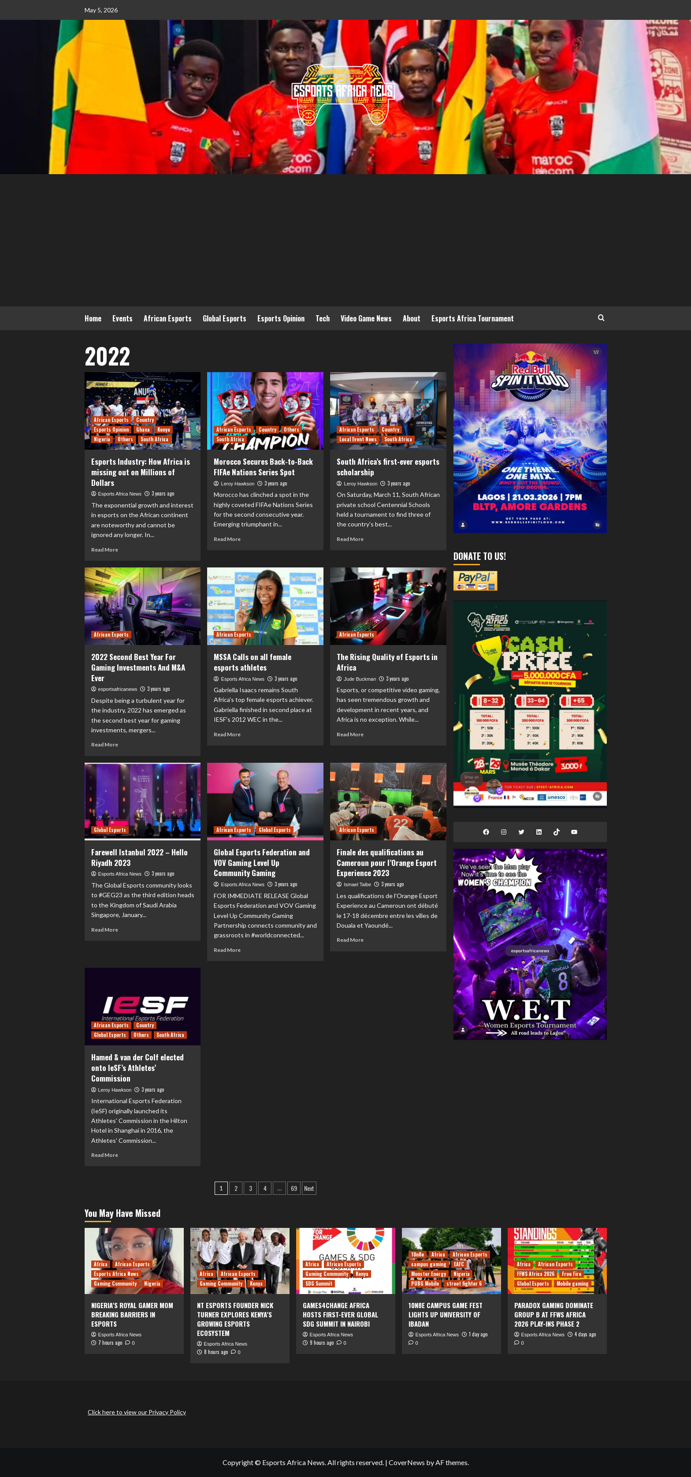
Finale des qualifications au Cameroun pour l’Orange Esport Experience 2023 (387, 863)
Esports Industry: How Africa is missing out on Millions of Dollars (140, 472)
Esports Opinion (281, 318)
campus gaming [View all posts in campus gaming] (428, 1264)
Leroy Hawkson (238, 483)
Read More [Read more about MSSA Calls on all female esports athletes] (227, 734)
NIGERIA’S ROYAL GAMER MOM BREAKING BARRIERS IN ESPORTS (132, 1314)
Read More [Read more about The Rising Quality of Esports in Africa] (350, 734)
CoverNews (407, 1462)
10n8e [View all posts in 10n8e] (417, 1254)
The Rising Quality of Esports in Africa (387, 662)
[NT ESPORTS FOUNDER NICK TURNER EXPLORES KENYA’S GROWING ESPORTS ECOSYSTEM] (240, 1261)
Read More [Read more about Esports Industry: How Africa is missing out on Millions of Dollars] (104, 549)
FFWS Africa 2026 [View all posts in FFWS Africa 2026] (535, 1273)
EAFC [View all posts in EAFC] (459, 1264)
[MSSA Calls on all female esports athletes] (265, 606)
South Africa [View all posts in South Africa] (154, 439)
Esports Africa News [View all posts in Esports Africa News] (116, 1273)
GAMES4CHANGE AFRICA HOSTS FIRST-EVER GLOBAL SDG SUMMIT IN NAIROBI (340, 1314)
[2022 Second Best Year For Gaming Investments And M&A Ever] (143, 606)
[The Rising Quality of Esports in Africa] (388, 606)
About (411, 318)
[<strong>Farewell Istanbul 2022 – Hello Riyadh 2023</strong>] (143, 801)
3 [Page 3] (250, 1188)
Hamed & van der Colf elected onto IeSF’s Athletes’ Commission (137, 1068)
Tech (323, 318)
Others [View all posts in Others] (125, 439)
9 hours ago (322, 1342)
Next (309, 1188)
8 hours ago (216, 1351)
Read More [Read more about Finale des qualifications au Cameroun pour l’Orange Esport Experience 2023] (350, 939)
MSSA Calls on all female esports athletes (252, 662)
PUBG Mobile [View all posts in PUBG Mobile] (425, 1283)
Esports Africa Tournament (472, 318)
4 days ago (585, 1334)
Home (93, 318)
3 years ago (163, 493)
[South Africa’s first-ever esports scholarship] (388, 411)
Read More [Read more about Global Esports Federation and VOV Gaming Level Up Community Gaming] (227, 950)
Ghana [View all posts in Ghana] (143, 429)
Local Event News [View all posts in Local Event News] (358, 439)
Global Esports (224, 318)
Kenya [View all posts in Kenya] (163, 429)
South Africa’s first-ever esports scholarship (388, 466)
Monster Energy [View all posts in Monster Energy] (428, 1273)
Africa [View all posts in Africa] (101, 1264)
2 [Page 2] (236, 1188)
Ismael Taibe (358, 884)
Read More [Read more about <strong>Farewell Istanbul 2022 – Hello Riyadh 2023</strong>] (104, 929)
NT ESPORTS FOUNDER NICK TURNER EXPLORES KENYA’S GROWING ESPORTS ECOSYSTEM (235, 1319)
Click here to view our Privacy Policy (137, 1412)
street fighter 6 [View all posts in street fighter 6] (464, 1283)
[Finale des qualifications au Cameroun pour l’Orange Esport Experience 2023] (388, 801)
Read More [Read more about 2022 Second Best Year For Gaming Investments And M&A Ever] (104, 744)
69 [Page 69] (294, 1188)
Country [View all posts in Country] (145, 419)
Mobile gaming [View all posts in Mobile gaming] (573, 1283)
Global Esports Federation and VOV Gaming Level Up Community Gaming (262, 863)
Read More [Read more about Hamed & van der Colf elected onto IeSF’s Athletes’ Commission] (104, 1155)
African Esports (168, 318)
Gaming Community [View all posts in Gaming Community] (115, 1283)
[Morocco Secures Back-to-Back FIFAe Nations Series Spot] (265, 411)
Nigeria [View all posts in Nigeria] (102, 439)
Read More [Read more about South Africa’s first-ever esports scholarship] (350, 539)
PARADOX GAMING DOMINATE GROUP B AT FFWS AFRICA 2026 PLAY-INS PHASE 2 (553, 1314)
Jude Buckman (360, 679)
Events (122, 318)
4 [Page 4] (265, 1188)
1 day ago (478, 1334)
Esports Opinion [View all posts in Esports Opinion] (111, 429)
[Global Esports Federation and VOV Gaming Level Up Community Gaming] (265, 801)
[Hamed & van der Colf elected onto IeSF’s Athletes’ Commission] (143, 1006)
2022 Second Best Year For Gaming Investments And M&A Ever (138, 667)
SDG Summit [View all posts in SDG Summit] (318, 1283)
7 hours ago (110, 1342)
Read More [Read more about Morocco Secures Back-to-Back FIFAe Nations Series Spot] (227, 539)
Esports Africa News (119, 493)
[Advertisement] (345, 240)
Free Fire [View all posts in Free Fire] (571, 1273)
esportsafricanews (117, 689)
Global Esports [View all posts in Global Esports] (110, 829)
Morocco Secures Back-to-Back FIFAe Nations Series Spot (263, 466)
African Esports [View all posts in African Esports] (111, 419)
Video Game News (366, 318)
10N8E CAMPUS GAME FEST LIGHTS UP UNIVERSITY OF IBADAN (446, 1314)
